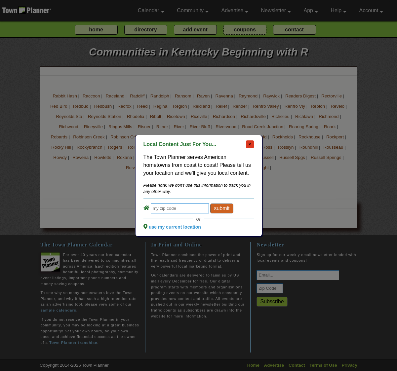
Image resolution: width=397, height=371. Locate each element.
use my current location (175, 227)
